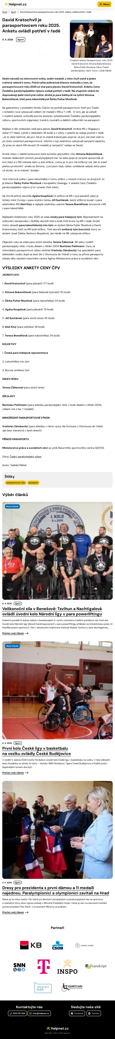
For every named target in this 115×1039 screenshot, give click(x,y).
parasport (33, 482)
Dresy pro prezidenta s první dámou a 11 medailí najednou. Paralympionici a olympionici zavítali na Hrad (55, 890)
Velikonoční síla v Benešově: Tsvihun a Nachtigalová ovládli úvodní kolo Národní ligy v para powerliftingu (52, 611)
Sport (13, 12)
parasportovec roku (16, 482)
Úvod (4, 12)
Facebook (77, 1013)
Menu (106, 4)
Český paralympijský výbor (26, 456)
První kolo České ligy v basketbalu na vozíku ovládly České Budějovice (36, 751)
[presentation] (57, 551)
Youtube (93, 1013)
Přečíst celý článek (13, 633)
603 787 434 (17, 1013)
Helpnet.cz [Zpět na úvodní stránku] (18, 4)
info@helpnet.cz (39, 1013)
